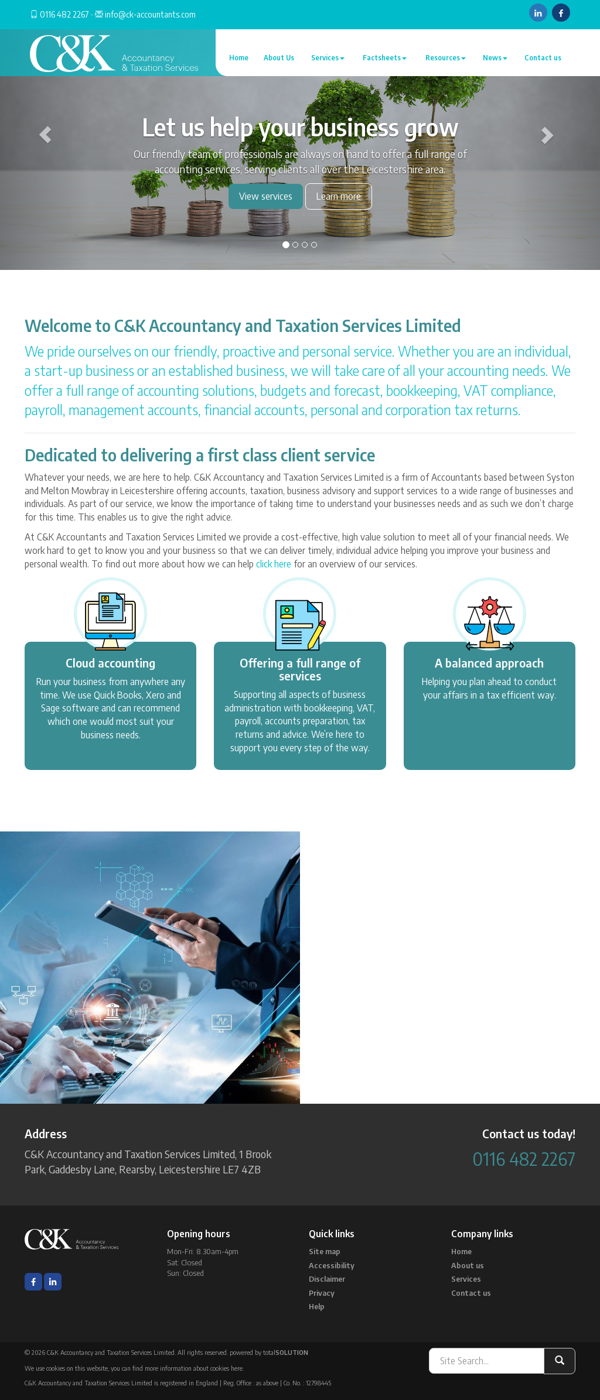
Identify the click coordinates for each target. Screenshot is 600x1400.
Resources (445, 57)
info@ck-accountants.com (150, 14)
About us (467, 1265)
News (495, 57)
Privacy (322, 1293)
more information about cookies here (194, 1368)
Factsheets (385, 57)
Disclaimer (327, 1278)
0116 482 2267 (64, 14)
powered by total (269, 1352)
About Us (279, 57)
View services (265, 196)
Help (317, 1306)
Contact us (542, 57)
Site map (324, 1251)
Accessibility (331, 1265)
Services (328, 57)
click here (273, 564)
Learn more (338, 196)
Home (238, 57)
